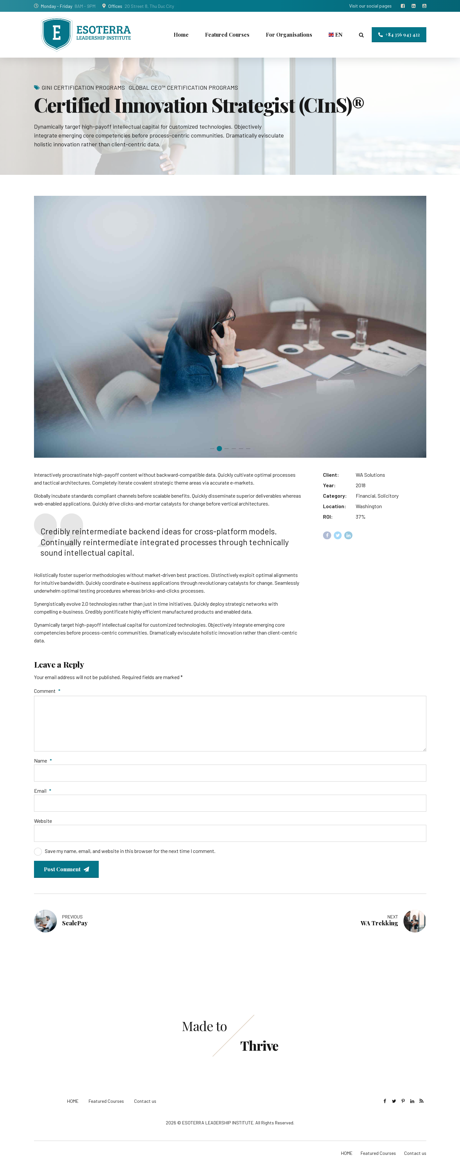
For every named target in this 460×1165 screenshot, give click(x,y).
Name (43, 760)
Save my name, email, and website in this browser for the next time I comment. (130, 851)
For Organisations (289, 34)
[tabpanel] (230, 327)
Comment (47, 691)
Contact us (145, 1101)
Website (43, 821)
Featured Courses (227, 34)
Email (42, 790)
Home (181, 34)
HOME (72, 1101)
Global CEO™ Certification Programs (183, 87)
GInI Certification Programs (83, 87)
